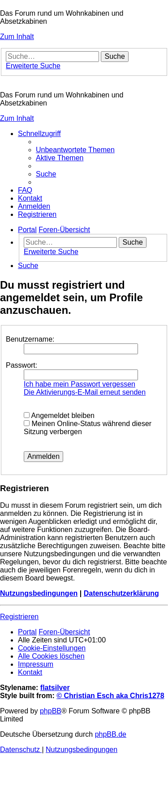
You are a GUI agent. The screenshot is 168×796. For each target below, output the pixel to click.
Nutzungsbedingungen (39, 593)
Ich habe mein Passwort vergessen (79, 384)
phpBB (50, 711)
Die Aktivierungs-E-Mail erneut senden (85, 392)
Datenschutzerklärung (121, 593)
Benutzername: (30, 339)
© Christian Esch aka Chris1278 (110, 695)
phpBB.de (110, 734)
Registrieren (19, 616)
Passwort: (21, 365)
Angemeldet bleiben (59, 415)
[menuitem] (75, 150)
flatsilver (55, 687)
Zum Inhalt (17, 36)
